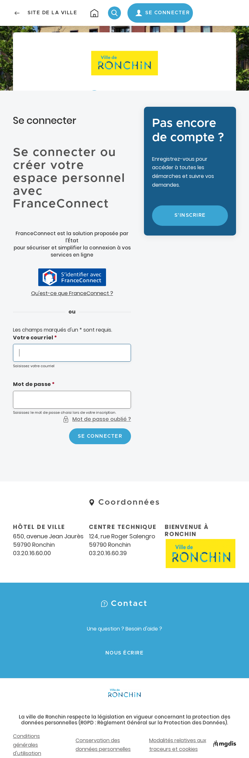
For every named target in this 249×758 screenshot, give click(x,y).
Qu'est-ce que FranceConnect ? (72, 293)
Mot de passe (32, 384)
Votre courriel (33, 338)
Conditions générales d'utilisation (27, 744)
